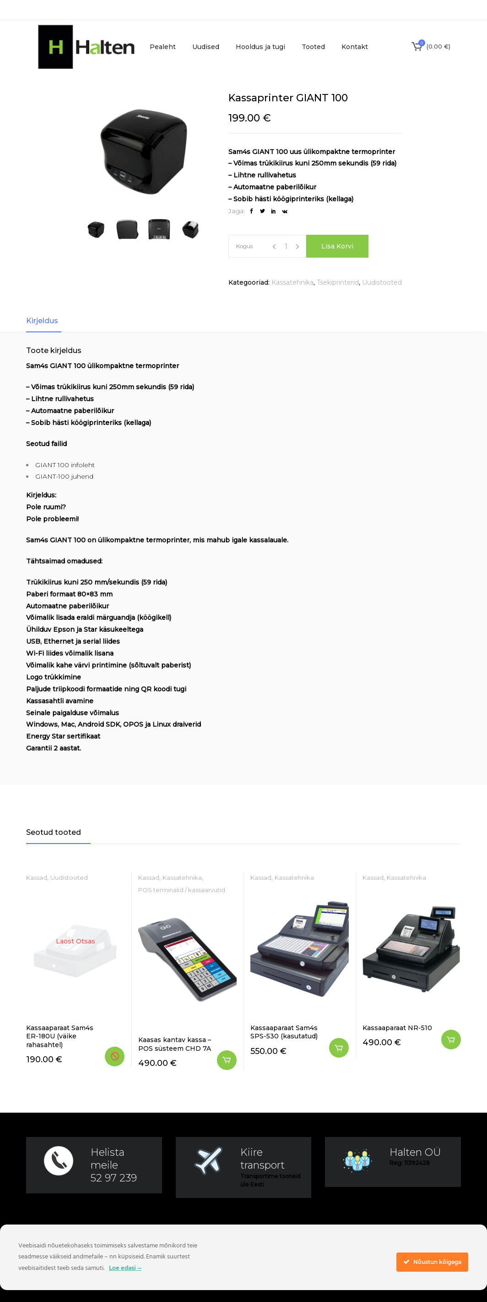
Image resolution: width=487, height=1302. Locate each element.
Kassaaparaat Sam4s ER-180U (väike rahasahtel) (59, 1036)
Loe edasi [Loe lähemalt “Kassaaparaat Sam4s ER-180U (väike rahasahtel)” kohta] (114, 1056)
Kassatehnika (292, 282)
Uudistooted (382, 282)
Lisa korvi (337, 246)
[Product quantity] (286, 247)
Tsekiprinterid (338, 282)
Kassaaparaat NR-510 (397, 1028)
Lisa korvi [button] (227, 1060)
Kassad (36, 877)
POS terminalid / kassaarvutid (181, 890)
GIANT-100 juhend (64, 476)
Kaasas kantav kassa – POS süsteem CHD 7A (174, 1044)
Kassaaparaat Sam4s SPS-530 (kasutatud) (284, 1032)
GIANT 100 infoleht (65, 465)
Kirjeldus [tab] (42, 320)
